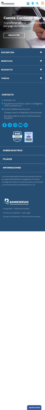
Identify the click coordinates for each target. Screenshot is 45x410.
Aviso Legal (26, 213)
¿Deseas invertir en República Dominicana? (23, 112)
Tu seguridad (7, 209)
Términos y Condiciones (11, 213)
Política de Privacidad (21, 209)
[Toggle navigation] (42, 3)
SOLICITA (14, 35)
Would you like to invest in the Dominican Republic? (22, 117)
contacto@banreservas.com (17, 109)
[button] (37, 3)
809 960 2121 (10, 100)
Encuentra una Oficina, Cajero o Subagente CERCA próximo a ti (23, 104)
